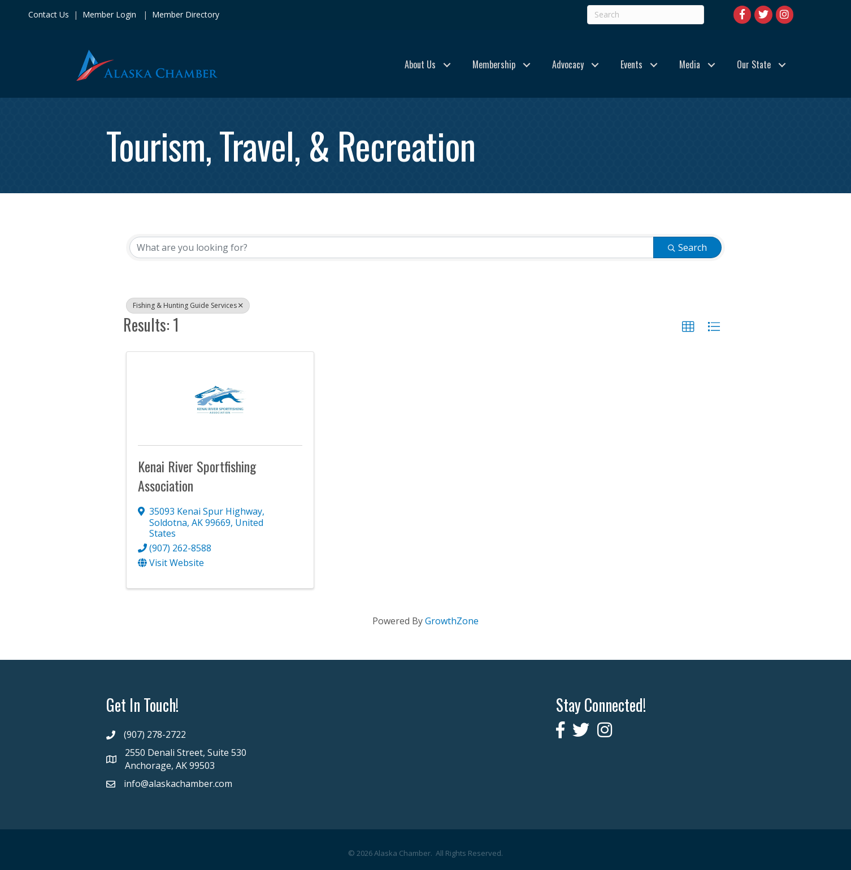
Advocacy (568, 64)
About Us (420, 64)
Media (689, 64)
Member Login (109, 14)
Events (631, 64)
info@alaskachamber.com (178, 783)
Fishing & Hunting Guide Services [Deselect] (188, 305)
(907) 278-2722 (155, 734)
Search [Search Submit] (687, 247)
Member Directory (184, 14)
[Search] (645, 14)
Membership (493, 64)
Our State (754, 64)
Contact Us (48, 14)
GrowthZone (452, 621)
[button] (688, 327)
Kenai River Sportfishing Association (197, 475)
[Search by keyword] (391, 247)
